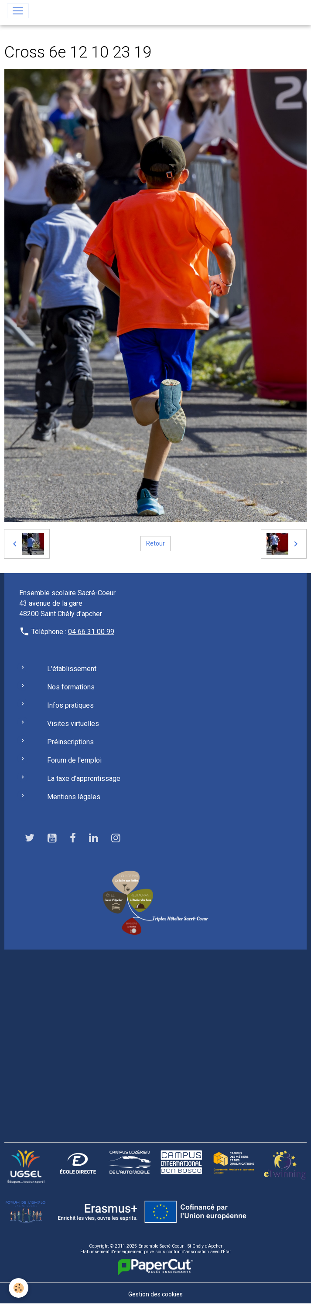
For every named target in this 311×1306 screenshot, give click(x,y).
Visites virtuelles (73, 723)
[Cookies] (18, 1288)
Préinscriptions (70, 742)
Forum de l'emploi (74, 760)
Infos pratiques (70, 705)
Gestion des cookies (155, 1294)
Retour (155, 543)
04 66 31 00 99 (91, 632)
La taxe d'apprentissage (83, 778)
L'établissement (71, 669)
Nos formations (71, 687)
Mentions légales (73, 797)
